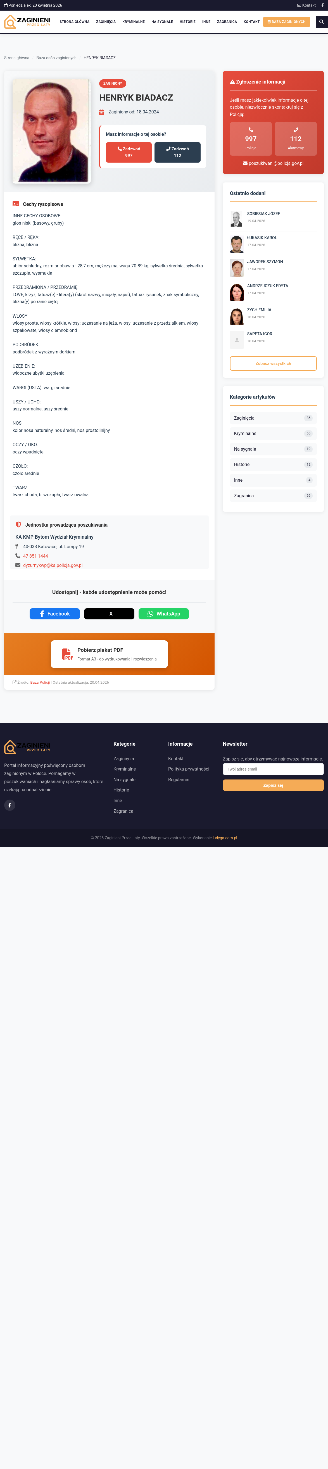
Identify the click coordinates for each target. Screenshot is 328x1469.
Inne (206, 22)
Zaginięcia (106, 22)
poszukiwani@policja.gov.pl (273, 163)
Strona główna (75, 22)
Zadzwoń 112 (178, 152)
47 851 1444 (35, 556)
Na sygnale (162, 22)
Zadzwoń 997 (129, 152)
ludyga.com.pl (225, 838)
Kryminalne (134, 22)
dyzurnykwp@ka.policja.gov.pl (53, 565)
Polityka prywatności (188, 769)
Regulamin (178, 779)
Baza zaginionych (287, 22)
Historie (188, 22)
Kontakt (306, 5)
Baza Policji (40, 682)
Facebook (55, 613)
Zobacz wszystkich (273, 363)
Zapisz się (273, 785)
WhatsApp (164, 613)
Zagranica (227, 22)
